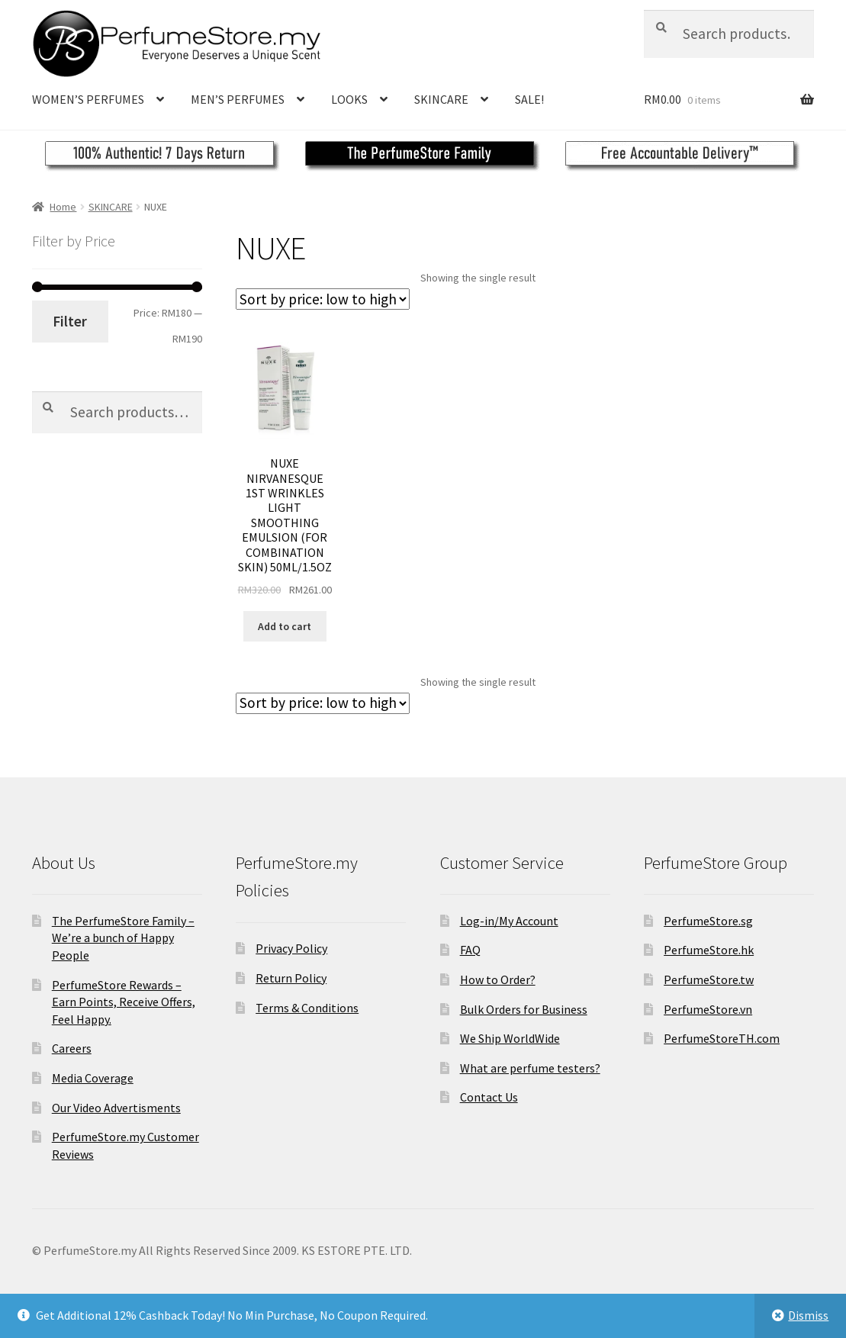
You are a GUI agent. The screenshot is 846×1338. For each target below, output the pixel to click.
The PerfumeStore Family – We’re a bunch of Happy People (123, 938)
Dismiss (808, 1315)
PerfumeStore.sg (708, 920)
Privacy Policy (291, 948)
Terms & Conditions (307, 1007)
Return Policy (291, 978)
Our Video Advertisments (116, 1107)
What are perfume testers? (530, 1068)
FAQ (470, 949)
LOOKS (349, 99)
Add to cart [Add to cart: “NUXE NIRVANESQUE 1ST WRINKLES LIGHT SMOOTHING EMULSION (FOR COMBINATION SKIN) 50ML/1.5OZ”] (284, 626)
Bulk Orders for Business (523, 1009)
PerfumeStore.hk (709, 949)
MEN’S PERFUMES (238, 99)
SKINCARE (441, 99)
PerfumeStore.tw (709, 979)
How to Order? (498, 979)
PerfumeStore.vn (708, 1009)
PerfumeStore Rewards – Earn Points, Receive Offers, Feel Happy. (123, 1002)
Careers (72, 1048)
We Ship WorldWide (510, 1038)
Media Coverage (92, 1078)
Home (63, 207)
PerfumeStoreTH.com (722, 1038)
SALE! (529, 99)
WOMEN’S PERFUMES (88, 99)
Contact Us (489, 1097)
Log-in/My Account (509, 920)
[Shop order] (323, 299)
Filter (70, 321)
